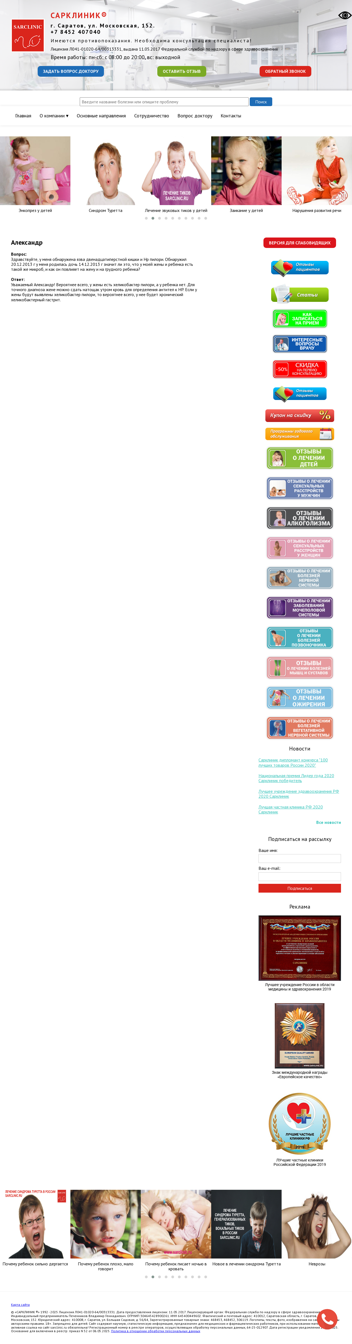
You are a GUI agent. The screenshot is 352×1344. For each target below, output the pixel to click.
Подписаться (299, 888)
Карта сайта (20, 1304)
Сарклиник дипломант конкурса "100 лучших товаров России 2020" (293, 762)
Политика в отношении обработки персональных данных (155, 1331)
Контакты (231, 115)
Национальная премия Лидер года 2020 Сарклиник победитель (296, 778)
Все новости (328, 822)
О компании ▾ (54, 115)
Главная (23, 115)
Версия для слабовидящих (300, 242)
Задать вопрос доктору (70, 71)
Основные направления (101, 115)
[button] (146, 218)
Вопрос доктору (194, 115)
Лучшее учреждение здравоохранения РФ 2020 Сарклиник (298, 793)
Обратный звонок (285, 71)
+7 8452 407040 (76, 31)
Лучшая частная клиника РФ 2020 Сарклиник (290, 809)
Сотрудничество (151, 115)
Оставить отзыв (182, 71)
